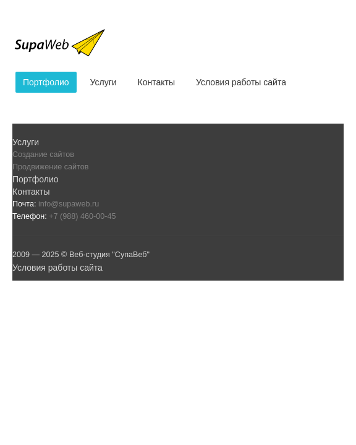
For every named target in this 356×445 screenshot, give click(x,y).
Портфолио (46, 82)
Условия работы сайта (241, 82)
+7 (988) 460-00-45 (82, 216)
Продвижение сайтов (50, 167)
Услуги (103, 82)
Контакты (156, 82)
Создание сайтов (43, 154)
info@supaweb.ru (68, 204)
